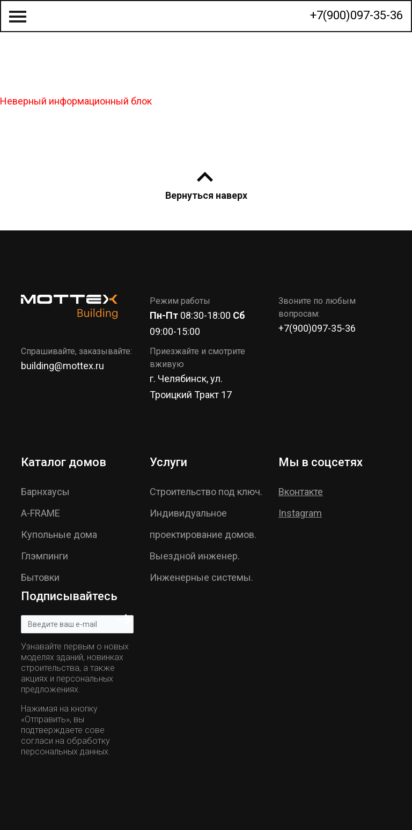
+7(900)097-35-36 (356, 15)
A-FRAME (40, 513)
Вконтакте (300, 491)
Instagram (300, 513)
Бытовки (40, 577)
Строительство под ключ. (206, 491)
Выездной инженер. (195, 556)
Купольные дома (59, 534)
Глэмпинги (44, 556)
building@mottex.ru (62, 365)
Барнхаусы (45, 491)
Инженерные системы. (201, 577)
